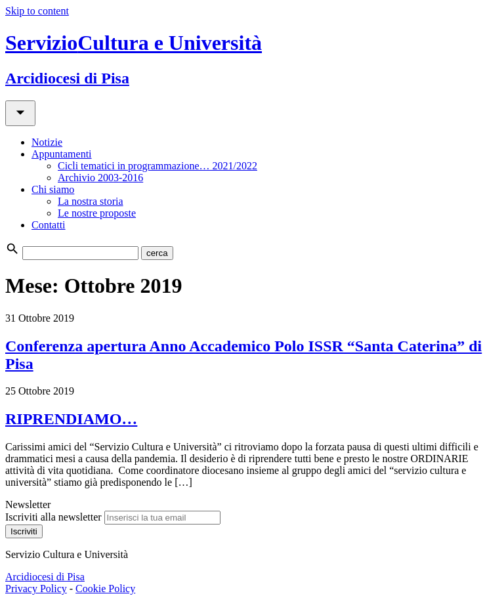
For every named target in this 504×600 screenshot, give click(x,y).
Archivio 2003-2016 (100, 177)
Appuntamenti (62, 154)
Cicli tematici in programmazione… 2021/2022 (157, 165)
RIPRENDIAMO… (71, 418)
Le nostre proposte (97, 213)
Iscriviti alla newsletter (53, 517)
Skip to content (37, 10)
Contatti (49, 224)
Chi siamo (53, 189)
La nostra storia (90, 201)
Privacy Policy (36, 588)
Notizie (47, 142)
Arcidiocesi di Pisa (45, 576)
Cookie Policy (105, 588)
